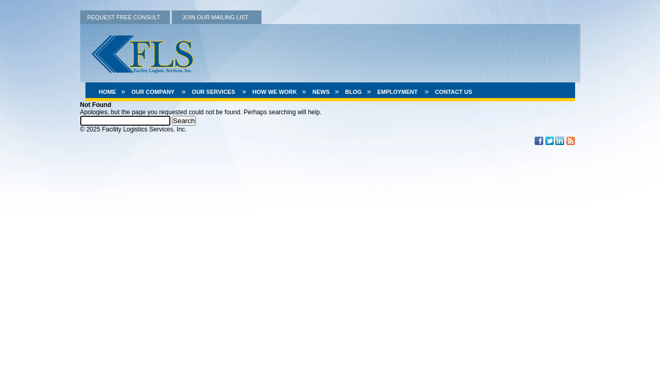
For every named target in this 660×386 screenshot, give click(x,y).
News (321, 92)
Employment (397, 92)
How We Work (274, 92)
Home (107, 92)
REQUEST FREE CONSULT (123, 17)
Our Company (153, 92)
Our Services (213, 92)
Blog (353, 92)
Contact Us (453, 92)
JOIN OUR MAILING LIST (215, 17)
